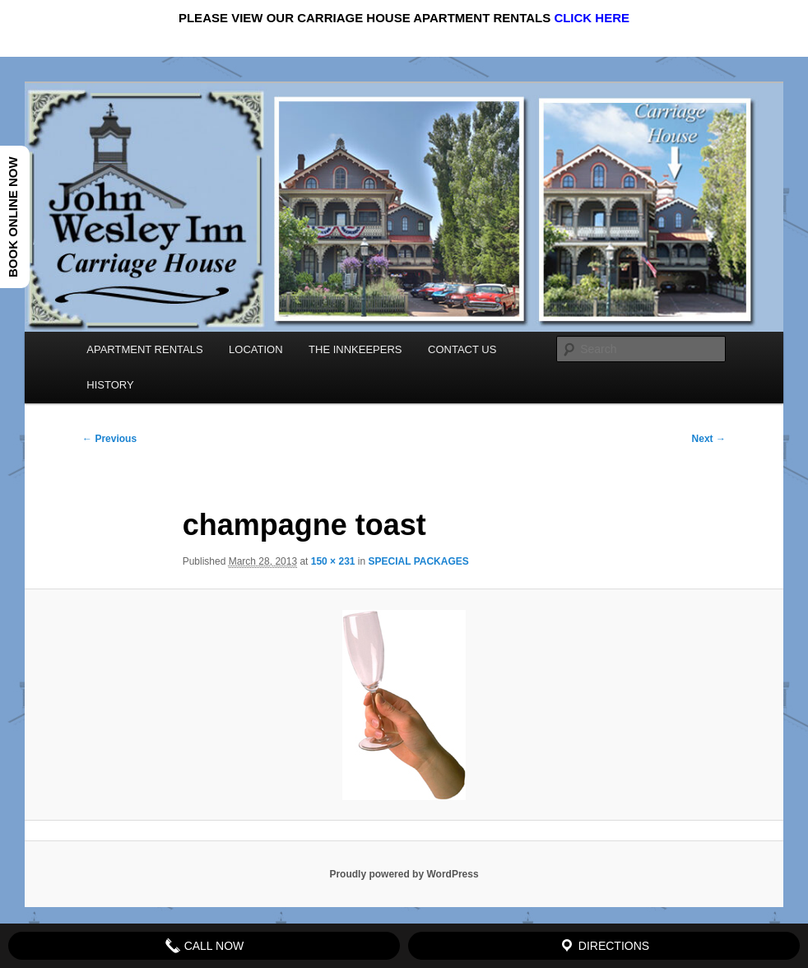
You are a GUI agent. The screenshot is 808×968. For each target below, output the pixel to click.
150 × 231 (333, 561)
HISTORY (109, 385)
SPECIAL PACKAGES (419, 561)
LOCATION (256, 349)
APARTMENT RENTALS (144, 349)
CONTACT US (462, 349)
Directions (604, 946)
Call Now (204, 946)
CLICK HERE (591, 18)
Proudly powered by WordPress (403, 874)
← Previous (109, 438)
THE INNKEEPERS (355, 349)
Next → (709, 438)
